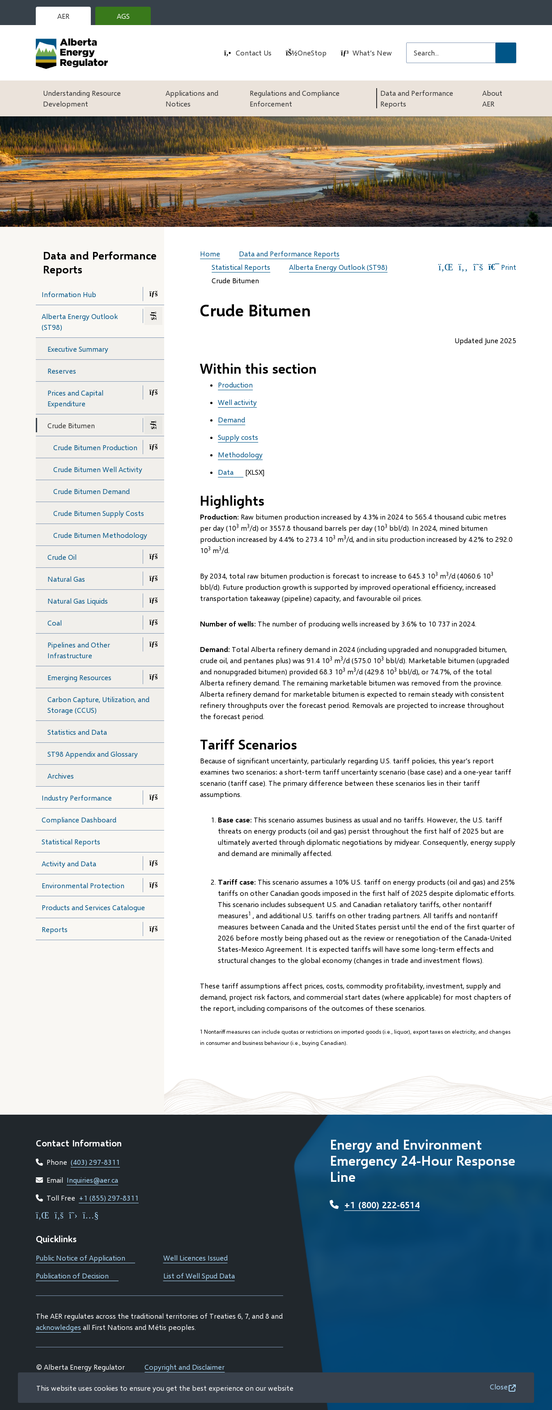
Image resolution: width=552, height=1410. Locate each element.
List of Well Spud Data (199, 1275)
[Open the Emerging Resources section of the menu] (153, 677)
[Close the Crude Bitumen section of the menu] (153, 425)
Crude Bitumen (71, 425)
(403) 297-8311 (95, 1162)
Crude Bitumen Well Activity (97, 469)
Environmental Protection (83, 885)
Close (499, 1386)
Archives (60, 775)
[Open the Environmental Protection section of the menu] (153, 885)
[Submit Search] (506, 53)
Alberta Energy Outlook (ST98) (80, 321)
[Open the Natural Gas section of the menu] (153, 579)
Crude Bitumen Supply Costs (98, 513)
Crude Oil (61, 557)
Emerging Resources (79, 677)
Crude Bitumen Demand (91, 491)
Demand (231, 419)
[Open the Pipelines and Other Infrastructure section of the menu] (153, 644)
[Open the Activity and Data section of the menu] (153, 863)
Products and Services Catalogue (103, 910)
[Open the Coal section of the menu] (153, 622)
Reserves (61, 370)
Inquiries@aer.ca (92, 1180)
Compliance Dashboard (92, 822)
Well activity (237, 402)
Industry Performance (77, 797)
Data (226, 472)
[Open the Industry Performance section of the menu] (153, 797)
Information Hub (69, 294)
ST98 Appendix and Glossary (92, 754)
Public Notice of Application (85, 1257)
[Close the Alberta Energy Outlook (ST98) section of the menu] (153, 316)
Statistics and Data (77, 732)
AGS (130, 18)
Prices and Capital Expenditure (75, 398)
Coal (54, 622)
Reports (55, 929)
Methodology (240, 454)
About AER (492, 98)
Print (502, 267)
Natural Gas (66, 579)
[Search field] (451, 53)
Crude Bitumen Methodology (100, 535)
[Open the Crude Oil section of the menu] (153, 557)
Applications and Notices (192, 98)
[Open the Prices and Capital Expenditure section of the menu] (153, 392)
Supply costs (238, 437)
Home (210, 253)
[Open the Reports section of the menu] (153, 929)
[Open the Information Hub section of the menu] (153, 294)
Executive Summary (77, 349)
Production (235, 384)
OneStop (312, 52)
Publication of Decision (77, 1275)
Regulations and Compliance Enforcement (295, 98)
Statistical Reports (71, 841)
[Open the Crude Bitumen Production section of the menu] (153, 447)
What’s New (372, 52)
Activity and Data (69, 863)
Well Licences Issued (195, 1257)
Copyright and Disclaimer (184, 1367)
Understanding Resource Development (82, 98)
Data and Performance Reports (416, 98)
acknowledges (58, 1327)
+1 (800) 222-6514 (382, 1204)
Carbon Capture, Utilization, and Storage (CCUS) (98, 704)
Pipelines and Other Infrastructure (78, 650)
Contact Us (254, 52)
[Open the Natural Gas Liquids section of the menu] (153, 600)
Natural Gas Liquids (77, 600)
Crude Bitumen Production (95, 447)
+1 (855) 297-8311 (109, 1197)
